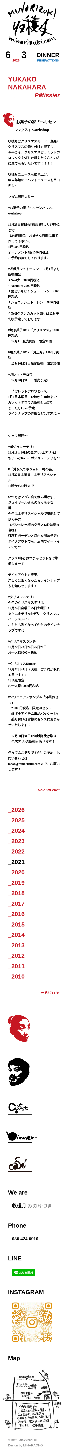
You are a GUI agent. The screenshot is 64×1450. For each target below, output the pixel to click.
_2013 (16, 945)
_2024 (16, 830)
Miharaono (33, 1445)
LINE (15, 1258)
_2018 (16, 893)
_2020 (16, 872)
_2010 (16, 976)
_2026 (16, 809)
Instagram (26, 1292)
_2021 (16, 862)
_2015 (16, 924)
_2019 (16, 882)
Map (14, 1358)
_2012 (16, 955)
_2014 (16, 934)
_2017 (16, 903)
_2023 (16, 841)
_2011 (16, 966)
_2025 (16, 820)
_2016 (16, 914)
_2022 (16, 851)
